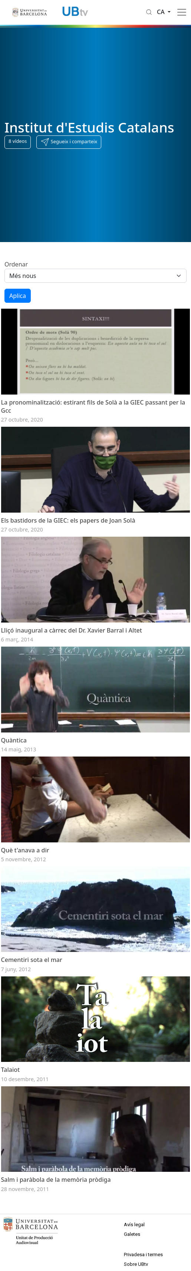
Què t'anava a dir (25, 850)
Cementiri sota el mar (31, 960)
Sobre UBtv (136, 1264)
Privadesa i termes (143, 1254)
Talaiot (10, 1070)
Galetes (132, 1234)
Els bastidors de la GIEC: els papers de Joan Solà (68, 520)
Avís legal (134, 1224)
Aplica (17, 296)
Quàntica (14, 740)
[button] (68, 142)
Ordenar (16, 264)
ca (161, 12)
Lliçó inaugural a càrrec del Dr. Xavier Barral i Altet (71, 630)
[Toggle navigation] (181, 12)
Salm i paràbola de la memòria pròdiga (56, 1180)
